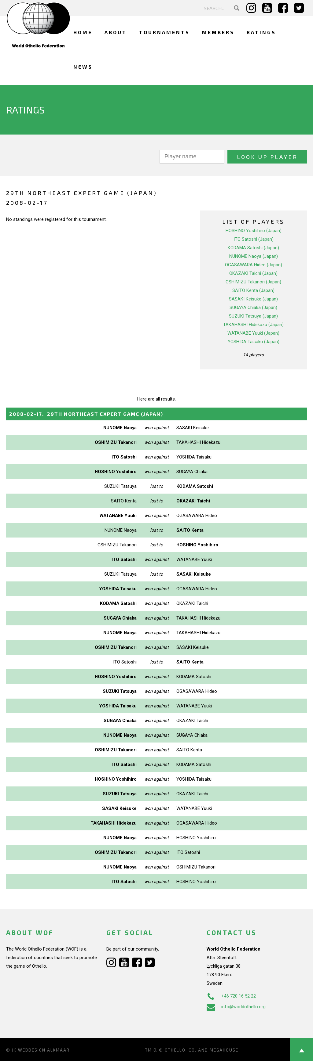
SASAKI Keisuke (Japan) (253, 299)
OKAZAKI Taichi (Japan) (253, 273)
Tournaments (164, 32)
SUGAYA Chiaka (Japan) (253, 307)
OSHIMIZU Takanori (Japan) (253, 282)
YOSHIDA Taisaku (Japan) (253, 341)
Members (218, 32)
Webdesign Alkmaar (44, 1050)
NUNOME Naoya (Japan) (253, 256)
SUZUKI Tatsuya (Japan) (253, 316)
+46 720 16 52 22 (231, 996)
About (116, 32)
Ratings (261, 32)
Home (82, 32)
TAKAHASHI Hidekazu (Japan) (253, 324)
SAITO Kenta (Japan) (253, 290)
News (83, 67)
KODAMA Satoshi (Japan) (253, 247)
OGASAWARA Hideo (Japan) (253, 265)
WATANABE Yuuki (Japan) (253, 333)
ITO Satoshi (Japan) (254, 239)
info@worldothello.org (236, 1006)
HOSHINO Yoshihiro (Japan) (254, 230)
